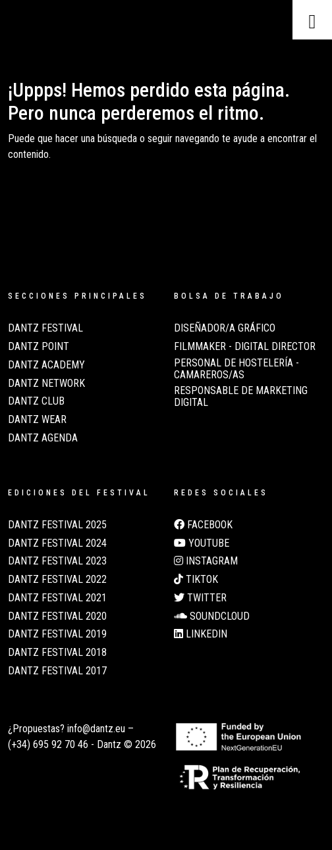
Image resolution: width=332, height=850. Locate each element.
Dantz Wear (37, 420)
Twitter (200, 598)
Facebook (203, 525)
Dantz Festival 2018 (57, 653)
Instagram (206, 561)
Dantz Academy (46, 365)
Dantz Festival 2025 (57, 525)
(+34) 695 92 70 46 (48, 744)
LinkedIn (200, 634)
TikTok (196, 580)
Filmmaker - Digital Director (245, 347)
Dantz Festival (45, 328)
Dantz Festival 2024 (57, 543)
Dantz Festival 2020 (57, 616)
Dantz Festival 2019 (57, 634)
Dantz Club (36, 401)
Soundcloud (212, 616)
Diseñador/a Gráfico (224, 328)
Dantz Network (46, 383)
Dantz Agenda (43, 438)
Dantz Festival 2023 (57, 561)
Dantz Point (38, 347)
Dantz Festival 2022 (57, 580)
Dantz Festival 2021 (57, 598)
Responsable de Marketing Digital (241, 397)
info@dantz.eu (96, 728)
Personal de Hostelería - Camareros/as (236, 369)
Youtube (201, 543)
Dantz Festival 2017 (57, 671)
